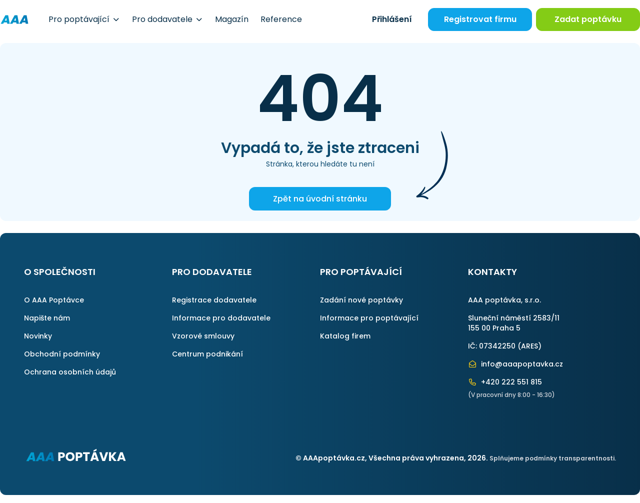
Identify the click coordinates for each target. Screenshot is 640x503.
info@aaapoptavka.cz (515, 364)
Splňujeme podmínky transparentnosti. (553, 458)
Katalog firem (345, 336)
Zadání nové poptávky (361, 300)
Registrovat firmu (480, 19)
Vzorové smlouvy (203, 336)
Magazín (231, 19)
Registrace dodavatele (214, 300)
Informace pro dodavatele (221, 318)
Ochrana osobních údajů (70, 372)
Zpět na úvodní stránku (320, 198)
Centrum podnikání (207, 354)
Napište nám (47, 318)
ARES (529, 346)
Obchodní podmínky (62, 354)
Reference (281, 19)
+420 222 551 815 (505, 382)
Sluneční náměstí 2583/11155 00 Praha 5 (514, 323)
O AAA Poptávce (54, 300)
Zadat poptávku (588, 19)
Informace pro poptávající (369, 318)
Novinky (38, 336)
